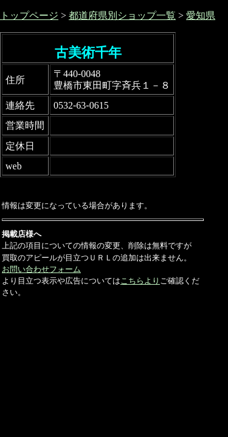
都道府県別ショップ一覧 (122, 15)
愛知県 (200, 15)
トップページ (29, 15)
